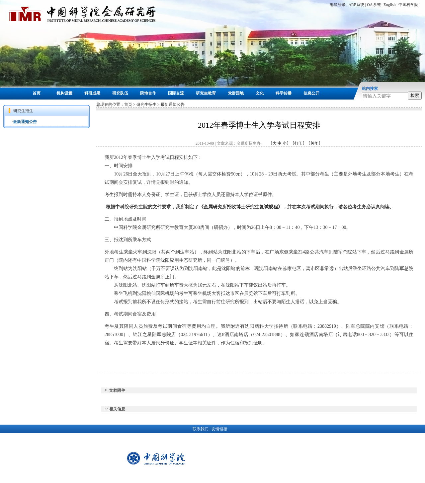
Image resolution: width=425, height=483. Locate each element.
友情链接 (219, 429)
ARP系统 (356, 4)
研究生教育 (206, 93)
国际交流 (176, 93)
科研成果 (92, 93)
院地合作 (148, 93)
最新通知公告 (25, 121)
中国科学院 (408, 4)
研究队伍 (120, 93)
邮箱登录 (338, 4)
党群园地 (236, 93)
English (389, 4)
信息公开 (311, 93)
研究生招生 (146, 104)
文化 (260, 93)
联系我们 (201, 429)
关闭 (314, 143)
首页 (37, 93)
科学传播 (284, 93)
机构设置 (64, 93)
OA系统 (374, 4)
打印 (298, 143)
